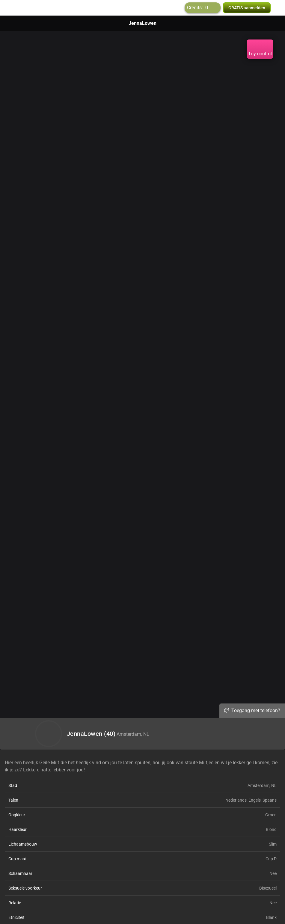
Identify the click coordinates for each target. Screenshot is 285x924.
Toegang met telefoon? (252, 710)
